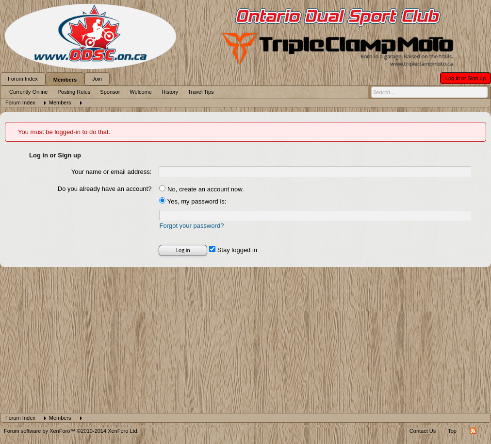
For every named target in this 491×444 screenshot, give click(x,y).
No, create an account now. (201, 189)
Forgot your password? (191, 225)
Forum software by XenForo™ (71, 431)
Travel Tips (200, 92)
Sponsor (110, 92)
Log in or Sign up (465, 78)
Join (97, 79)
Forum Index (23, 79)
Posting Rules (73, 92)
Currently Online (28, 92)
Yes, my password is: (192, 201)
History (170, 92)
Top (452, 431)
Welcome (141, 92)
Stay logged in (233, 250)
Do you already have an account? (105, 188)
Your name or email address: (111, 171)
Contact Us (422, 431)
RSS (473, 430)
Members (65, 80)
